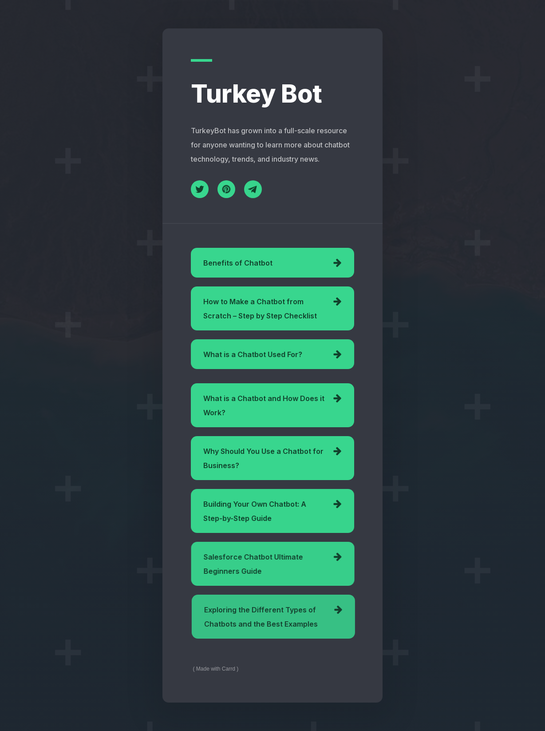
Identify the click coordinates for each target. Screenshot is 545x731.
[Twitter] (200, 189)
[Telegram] (253, 191)
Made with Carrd (215, 669)
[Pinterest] (226, 190)
